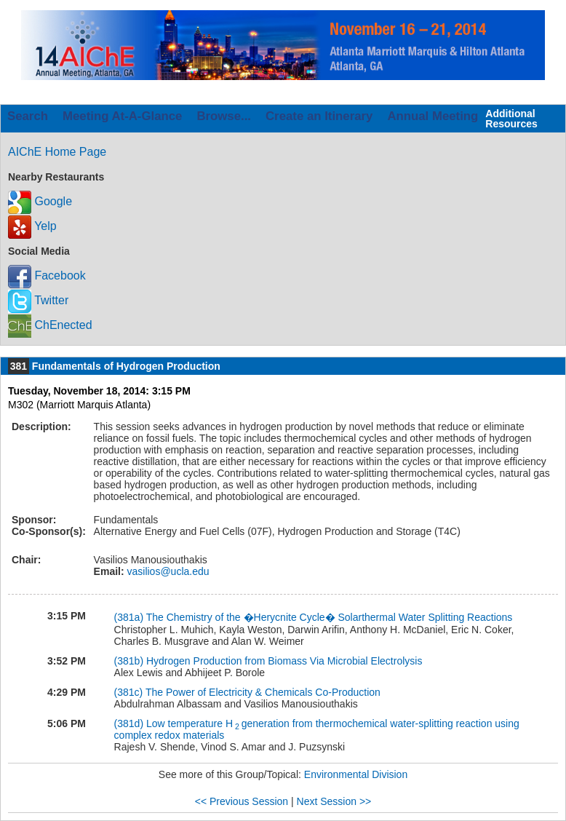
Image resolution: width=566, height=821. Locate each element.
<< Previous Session (241, 801)
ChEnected (50, 325)
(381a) (130, 617)
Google (40, 201)
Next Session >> (334, 801)
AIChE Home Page (57, 152)
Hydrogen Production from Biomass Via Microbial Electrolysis (284, 661)
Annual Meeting (432, 116)
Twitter (38, 300)
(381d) (130, 723)
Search (27, 116)
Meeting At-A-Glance (122, 116)
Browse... (223, 116)
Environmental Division (355, 774)
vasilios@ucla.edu (167, 571)
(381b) (130, 661)
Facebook (47, 275)
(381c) (130, 692)
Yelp (32, 226)
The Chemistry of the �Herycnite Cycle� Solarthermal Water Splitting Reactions (329, 617)
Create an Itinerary (319, 116)
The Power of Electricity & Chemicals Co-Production (263, 692)
